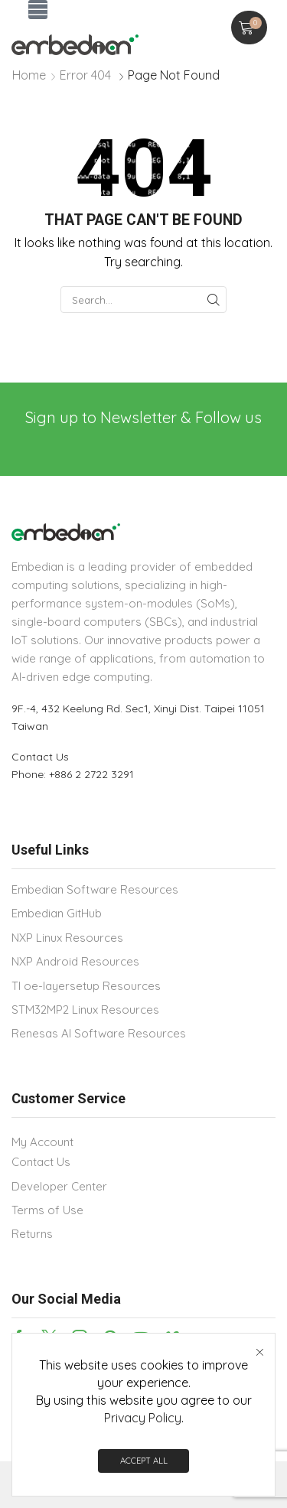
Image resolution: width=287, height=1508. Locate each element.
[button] (37, 9)
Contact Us (40, 757)
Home (29, 75)
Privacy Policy (142, 1419)
